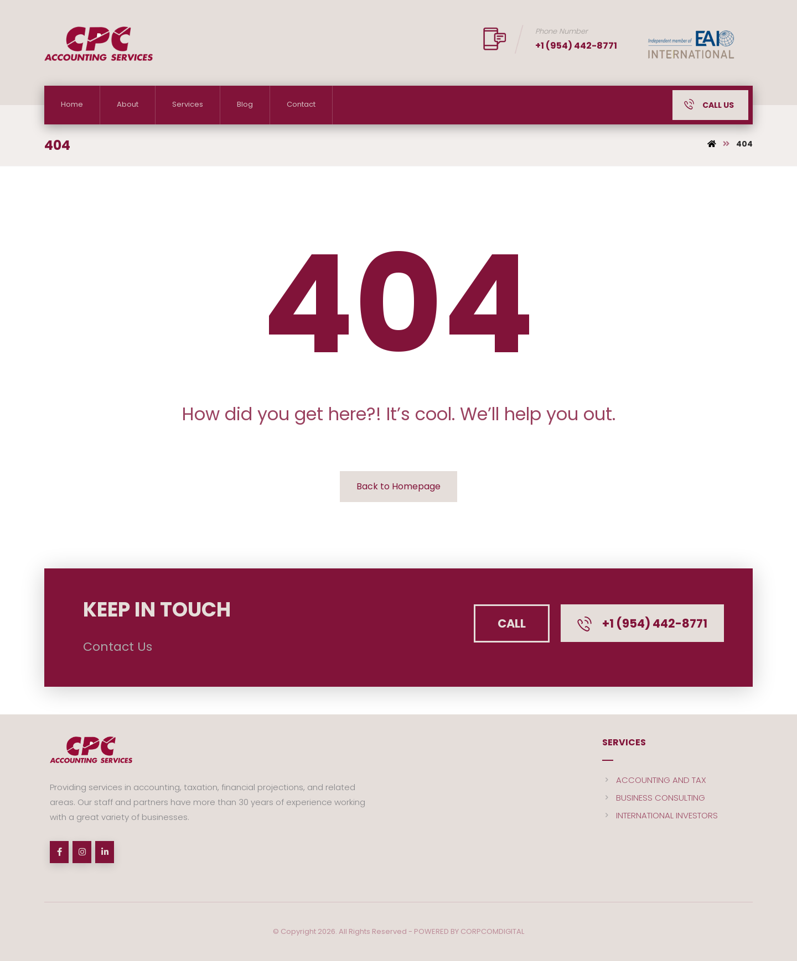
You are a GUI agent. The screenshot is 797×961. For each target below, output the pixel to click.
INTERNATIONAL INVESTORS (660, 815)
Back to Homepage (398, 486)
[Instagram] (82, 852)
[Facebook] (59, 852)
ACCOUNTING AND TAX (654, 780)
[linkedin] (104, 852)
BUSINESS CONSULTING (653, 797)
